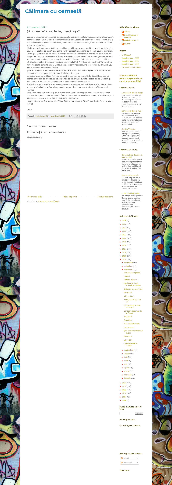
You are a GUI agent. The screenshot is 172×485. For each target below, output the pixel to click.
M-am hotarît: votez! (132, 324)
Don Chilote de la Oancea (131, 36)
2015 (124, 256)
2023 (124, 228)
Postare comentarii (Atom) (49, 201)
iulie (126, 357)
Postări (125, 458)
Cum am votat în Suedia (130, 344)
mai (126, 364)
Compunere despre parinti (132, 93)
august (127, 354)
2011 (124, 390)
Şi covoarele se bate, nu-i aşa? (132, 306)
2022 (124, 231)
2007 (124, 397)
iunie (126, 361)
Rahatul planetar (130, 280)
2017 (124, 249)
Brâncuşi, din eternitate (133, 289)
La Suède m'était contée (131, 67)
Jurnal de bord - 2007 (130, 61)
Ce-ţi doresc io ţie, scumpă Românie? (132, 284)
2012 (124, 386)
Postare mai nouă (34, 197)
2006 (124, 400)
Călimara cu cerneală (53, 11)
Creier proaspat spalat (131, 193)
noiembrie (128, 266)
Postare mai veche (105, 197)
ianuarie (127, 378)
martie (127, 371)
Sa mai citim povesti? (130, 175)
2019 (124, 242)
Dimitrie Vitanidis (128, 129)
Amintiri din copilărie (132, 273)
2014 (124, 259)
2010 (124, 393)
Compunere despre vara (131, 111)
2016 (124, 252)
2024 (124, 224)
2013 (124, 383)
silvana (127, 44)
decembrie (128, 262)
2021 (124, 235)
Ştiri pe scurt (129, 296)
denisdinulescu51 (131, 40)
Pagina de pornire (70, 197)
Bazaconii (128, 292)
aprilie (127, 368)
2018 (124, 245)
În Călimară (126, 55)
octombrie (128, 270)
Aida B (127, 32)
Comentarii (126, 463)
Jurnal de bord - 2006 (130, 58)
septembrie (129, 350)
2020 (124, 238)
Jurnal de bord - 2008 (130, 64)
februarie (128, 375)
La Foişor (127, 340)
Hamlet (127, 276)
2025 (124, 221)
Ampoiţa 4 (128, 320)
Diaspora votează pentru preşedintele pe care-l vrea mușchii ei (130, 78)
